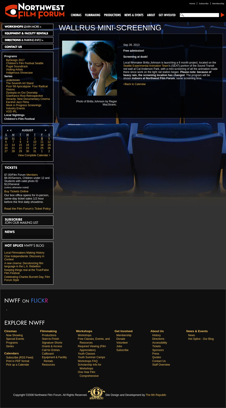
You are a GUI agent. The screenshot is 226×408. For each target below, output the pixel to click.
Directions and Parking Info (27, 40)
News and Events (134, 15)
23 (27, 148)
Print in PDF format (17, 361)
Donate (120, 338)
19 (49, 145)
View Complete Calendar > (34, 155)
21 (13, 148)
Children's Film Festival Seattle (24, 63)
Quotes (156, 357)
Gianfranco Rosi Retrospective (24, 95)
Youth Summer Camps (91, 357)
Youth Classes (86, 353)
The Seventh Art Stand (19, 83)
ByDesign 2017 (15, 60)
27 (6, 151)
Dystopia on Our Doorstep (22, 92)
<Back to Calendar (134, 84)
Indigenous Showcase (19, 72)
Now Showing (14, 335)
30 (6, 138)
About (150, 15)
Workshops (84, 335)
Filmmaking (92, 15)
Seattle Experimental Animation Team (146, 65)
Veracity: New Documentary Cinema (28, 99)
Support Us (166, 15)
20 (6, 148)
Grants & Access (52, 346)
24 (34, 148)
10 (34, 141)
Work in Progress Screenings (23, 105)
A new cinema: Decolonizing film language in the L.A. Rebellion (23, 265)
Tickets (156, 346)
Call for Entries (51, 350)
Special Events (15, 338)
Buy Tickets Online (16, 191)
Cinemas (76, 15)
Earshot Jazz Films (17, 102)
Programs (10, 56)
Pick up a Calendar (17, 364)
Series (8, 76)
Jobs (119, 346)
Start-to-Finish (50, 338)
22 (20, 148)
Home (192, 3)
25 (41, 148)
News (191, 335)
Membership (123, 335)
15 (20, 145)
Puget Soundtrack (17, 66)
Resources (48, 364)
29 (20, 151)
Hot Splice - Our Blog (201, 338)
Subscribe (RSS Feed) (19, 357)
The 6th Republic (156, 395)
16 (27, 145)
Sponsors (158, 350)
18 (41, 145)
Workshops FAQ (88, 361)
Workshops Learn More (27, 26)
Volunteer (122, 342)
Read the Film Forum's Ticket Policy (27, 208)
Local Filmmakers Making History (24, 252)
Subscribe (122, 350)
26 (49, 148)
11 (41, 141)
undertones (13, 80)
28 (13, 151)
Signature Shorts (52, 342)
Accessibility (159, 342)
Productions (49, 335)
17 (34, 145)
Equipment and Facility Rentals (27, 33)
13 (6, 145)
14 (13, 145)
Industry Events (15, 108)
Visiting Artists (14, 69)
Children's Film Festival (19, 119)
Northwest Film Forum (32, 10)
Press (155, 353)
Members (32, 174)
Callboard (48, 353)
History (156, 335)
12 (49, 141)
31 (13, 138)
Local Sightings (14, 115)
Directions (158, 338)
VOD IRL (11, 111)
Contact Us (27, 46)
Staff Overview (161, 364)
